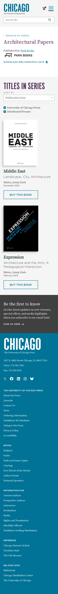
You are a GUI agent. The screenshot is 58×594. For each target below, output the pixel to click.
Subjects (8, 450)
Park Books (27, 50)
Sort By (9, 92)
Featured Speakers (13, 480)
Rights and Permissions (16, 520)
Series (7, 455)
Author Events (11, 475)
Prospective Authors (14, 500)
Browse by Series (17, 35)
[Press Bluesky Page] (31, 379)
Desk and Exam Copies (16, 460)
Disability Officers (13, 525)
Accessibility (10, 435)
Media (7, 515)
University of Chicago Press (23, 107)
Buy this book (20, 196)
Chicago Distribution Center (18, 575)
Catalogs (8, 465)
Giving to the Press (13, 425)
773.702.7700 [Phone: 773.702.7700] (16, 365)
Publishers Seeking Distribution (20, 530)
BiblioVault (9, 570)
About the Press (12, 395)
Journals (8, 400)
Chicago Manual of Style (17, 545)
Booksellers (10, 510)
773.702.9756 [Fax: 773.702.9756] (14, 370)
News (6, 410)
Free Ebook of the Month (17, 470)
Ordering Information (15, 415)
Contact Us (9, 405)
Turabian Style (11, 550)
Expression (14, 257)
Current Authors (12, 495)
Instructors (9, 505)
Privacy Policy (11, 430)
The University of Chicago (17, 580)
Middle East (14, 171)
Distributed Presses (19, 111)
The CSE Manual (12, 555)
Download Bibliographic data (26, 62)
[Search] (24, 20)
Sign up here (14, 324)
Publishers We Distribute (17, 420)
